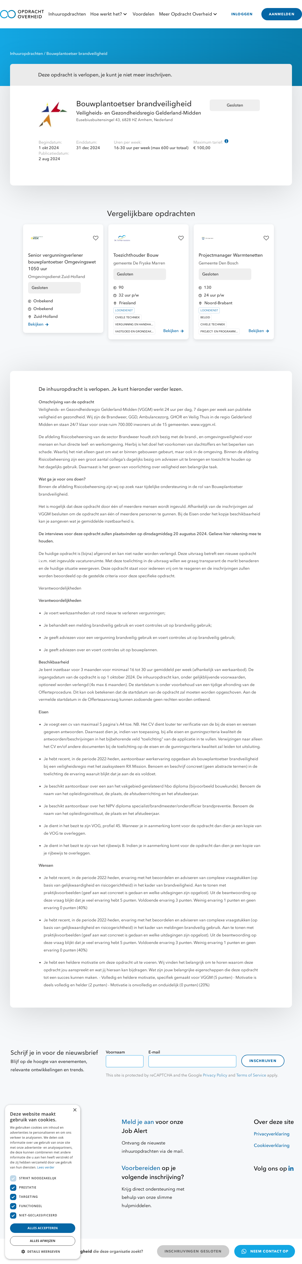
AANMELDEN (281, 14)
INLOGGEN (242, 14)
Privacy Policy (215, 1075)
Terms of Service (251, 1075)
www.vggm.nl (203, 424)
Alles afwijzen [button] (42, 1241)
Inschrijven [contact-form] (262, 1060)
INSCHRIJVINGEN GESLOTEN (193, 1251)
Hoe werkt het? (109, 14)
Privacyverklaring (271, 1134)
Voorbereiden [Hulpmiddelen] (141, 1168)
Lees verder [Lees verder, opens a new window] (46, 1167)
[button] (42, 1251)
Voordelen (143, 14)
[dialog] (42, 1182)
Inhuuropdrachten (67, 14)
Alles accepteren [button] (43, 1228)
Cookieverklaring (271, 1145)
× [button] (75, 1110)
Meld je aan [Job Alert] (138, 1122)
